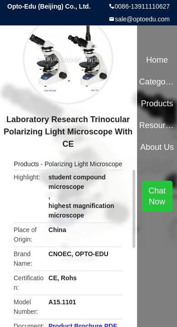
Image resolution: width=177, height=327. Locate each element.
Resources (157, 125)
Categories (157, 81)
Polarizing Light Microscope (83, 164)
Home (157, 59)
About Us (157, 147)
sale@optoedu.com (142, 19)
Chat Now (157, 196)
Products (26, 164)
